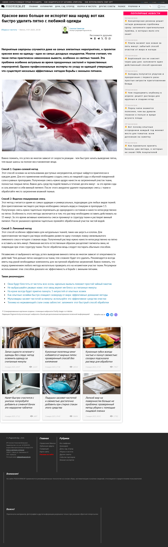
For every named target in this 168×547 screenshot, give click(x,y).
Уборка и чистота (86, 6)
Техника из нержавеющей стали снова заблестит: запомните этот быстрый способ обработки (58, 302)
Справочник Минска (48, 443)
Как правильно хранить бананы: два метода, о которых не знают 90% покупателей (144, 149)
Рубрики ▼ (134, 6)
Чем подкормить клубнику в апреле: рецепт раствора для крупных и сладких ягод (143, 96)
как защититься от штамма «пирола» (63, 2)
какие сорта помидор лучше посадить (22, 2)
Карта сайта (44, 452)
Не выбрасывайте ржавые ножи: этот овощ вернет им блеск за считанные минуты (52, 287)
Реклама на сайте (47, 454)
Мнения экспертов (67, 460)
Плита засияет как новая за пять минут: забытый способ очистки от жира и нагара (143, 46)
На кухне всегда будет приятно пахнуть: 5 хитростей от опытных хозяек (47, 291)
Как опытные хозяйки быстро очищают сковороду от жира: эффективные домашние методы (58, 294)
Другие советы (107, 6)
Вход (161, 6)
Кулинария (46, 6)
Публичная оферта (47, 446)
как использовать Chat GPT (99, 2)
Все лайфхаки (65, 443)
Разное (121, 6)
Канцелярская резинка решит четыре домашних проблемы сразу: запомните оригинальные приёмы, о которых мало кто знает (144, 27)
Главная (33, 6)
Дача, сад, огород (64, 6)
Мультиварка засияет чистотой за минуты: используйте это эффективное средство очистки (57, 298)
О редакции (44, 449)
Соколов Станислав (76, 29)
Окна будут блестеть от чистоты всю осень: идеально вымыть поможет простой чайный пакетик (60, 283)
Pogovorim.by (14, 438)
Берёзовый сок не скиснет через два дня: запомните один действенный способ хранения (144, 61)
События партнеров (67, 457)
